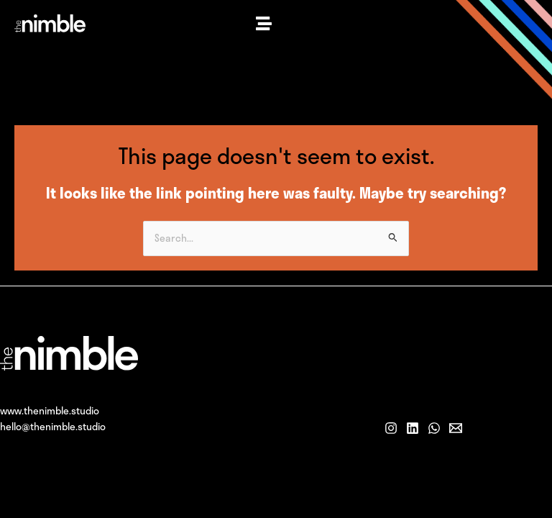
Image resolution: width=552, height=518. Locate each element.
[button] (264, 23)
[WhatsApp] (434, 428)
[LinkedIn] (412, 428)
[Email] (455, 428)
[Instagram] (391, 428)
